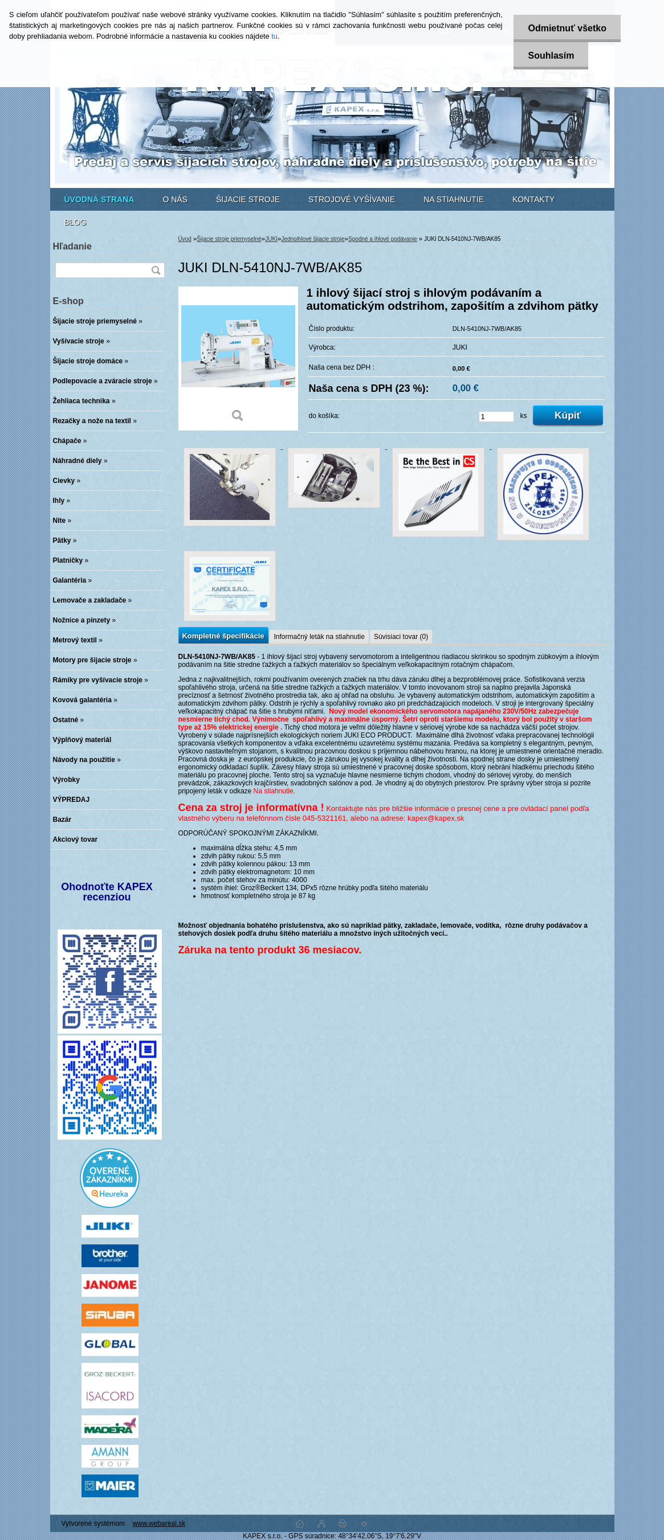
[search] (155, 270)
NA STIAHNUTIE (453, 199)
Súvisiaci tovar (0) (401, 637)
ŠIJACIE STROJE (248, 199)
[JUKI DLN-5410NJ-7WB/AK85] (238, 358)
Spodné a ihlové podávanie (382, 239)
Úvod (185, 239)
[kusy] (496, 416)
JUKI (271, 239)
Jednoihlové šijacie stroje (312, 239)
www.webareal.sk (158, 1523)
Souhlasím (551, 55)
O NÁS (175, 199)
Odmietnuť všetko (567, 28)
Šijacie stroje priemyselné (229, 239)
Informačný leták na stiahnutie (319, 637)
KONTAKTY (533, 199)
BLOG (75, 222)
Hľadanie (72, 246)
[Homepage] (99, 199)
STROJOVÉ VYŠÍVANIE (351, 199)
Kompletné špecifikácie (223, 636)
